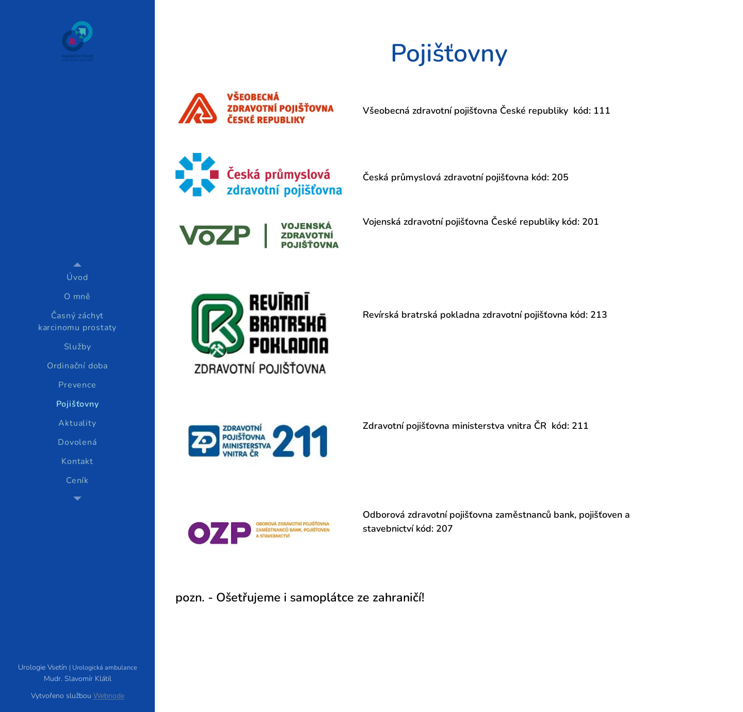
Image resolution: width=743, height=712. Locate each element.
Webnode (108, 696)
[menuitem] (77, 278)
